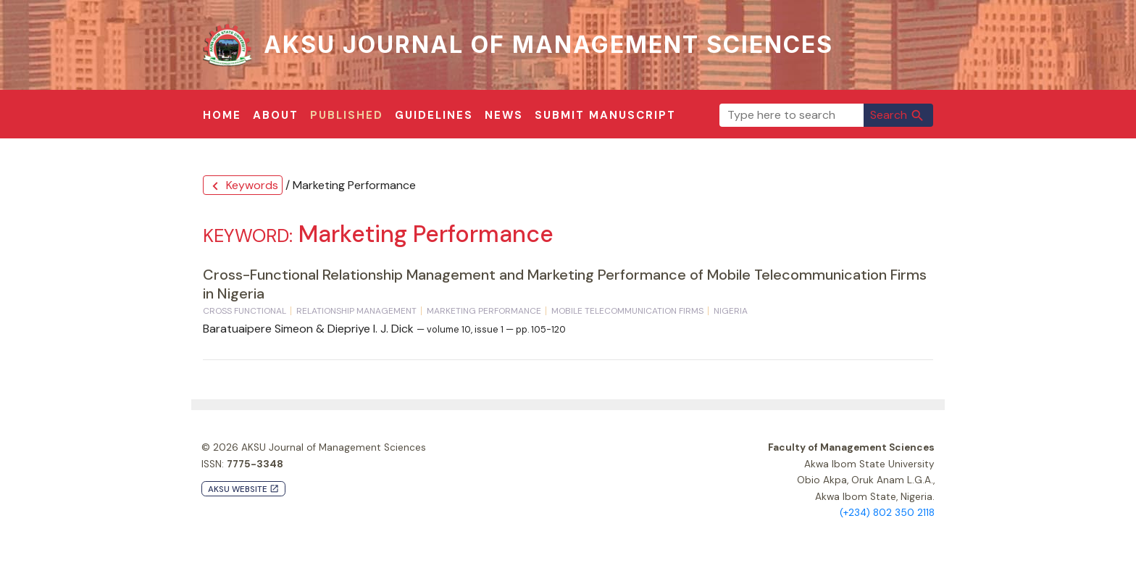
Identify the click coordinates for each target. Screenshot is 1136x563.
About (275, 115)
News (504, 115)
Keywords (242, 186)
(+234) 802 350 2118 (887, 512)
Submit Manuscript (605, 115)
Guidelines (434, 115)
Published (346, 115)
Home (222, 115)
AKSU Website (243, 489)
